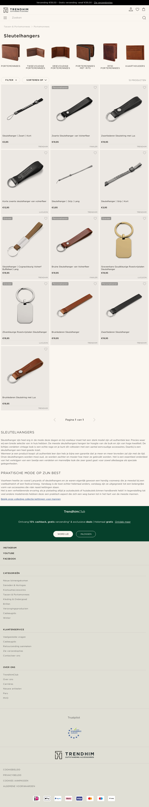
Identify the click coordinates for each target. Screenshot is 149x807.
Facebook (9, 558)
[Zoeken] (78, 18)
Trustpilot (74, 717)
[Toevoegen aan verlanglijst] (45, 87)
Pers (5, 693)
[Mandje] (144, 10)
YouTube (8, 553)
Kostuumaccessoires (14, 590)
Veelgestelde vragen (14, 637)
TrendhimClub (10, 675)
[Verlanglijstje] (137, 10)
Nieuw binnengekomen (15, 581)
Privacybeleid (12, 775)
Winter (7, 618)
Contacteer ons (11, 656)
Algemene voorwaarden (19, 786)
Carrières (8, 684)
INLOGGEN (86, 534)
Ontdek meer (123, 521)
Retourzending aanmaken (17, 646)
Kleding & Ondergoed (15, 599)
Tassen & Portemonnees (16, 595)
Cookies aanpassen (15, 780)
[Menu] (5, 18)
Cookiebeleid (11, 769)
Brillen (6, 604)
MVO (5, 698)
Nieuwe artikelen (12, 689)
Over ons (8, 679)
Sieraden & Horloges (14, 585)
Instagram (10, 547)
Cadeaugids (9, 613)
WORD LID (63, 534)
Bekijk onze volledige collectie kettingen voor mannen (31, 499)
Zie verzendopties (103, 2)
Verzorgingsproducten (15, 609)
